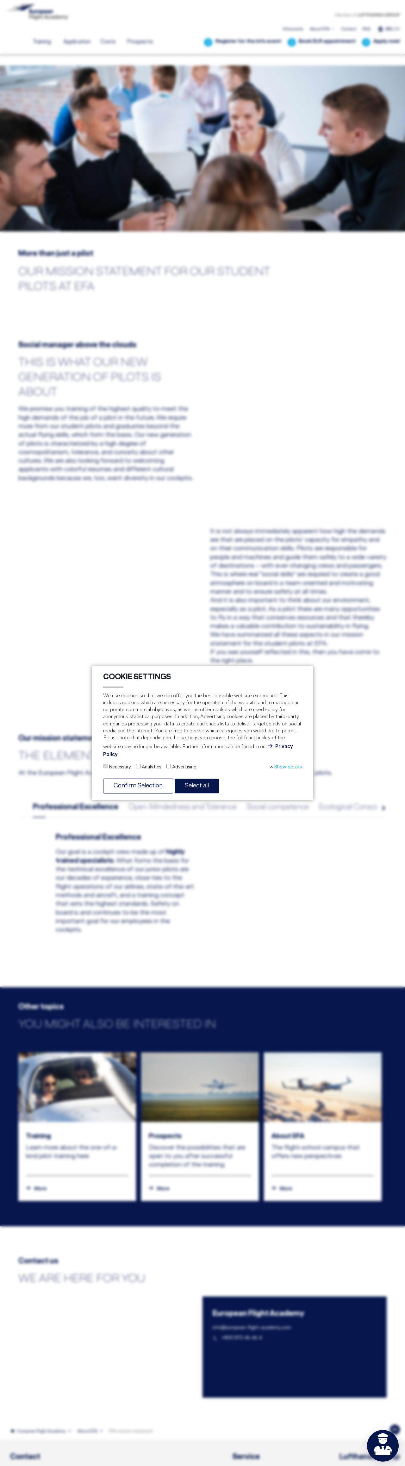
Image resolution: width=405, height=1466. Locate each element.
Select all (201, 786)
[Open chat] (383, 1446)
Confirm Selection (140, 786)
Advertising (184, 766)
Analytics (151, 766)
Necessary (120, 766)
